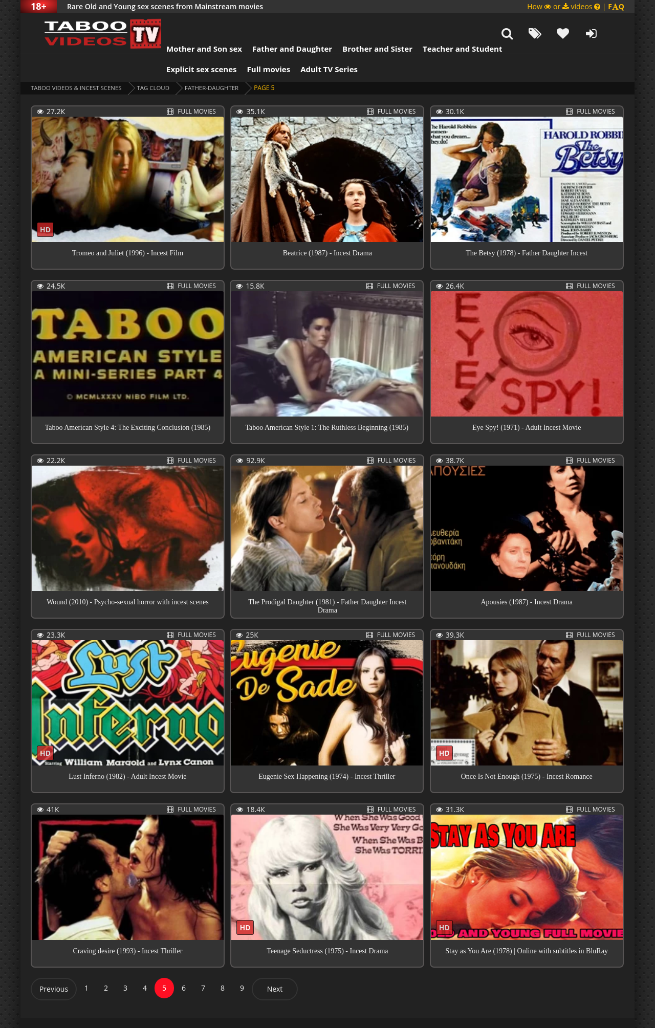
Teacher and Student (449, 23)
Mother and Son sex (191, 23)
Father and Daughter (279, 23)
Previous (53, 963)
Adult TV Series (316, 43)
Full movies (256, 43)
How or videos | (575, 6)
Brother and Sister (365, 23)
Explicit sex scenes (189, 43)
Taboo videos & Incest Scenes (78, 62)
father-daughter (219, 62)
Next (275, 963)
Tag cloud (159, 62)
